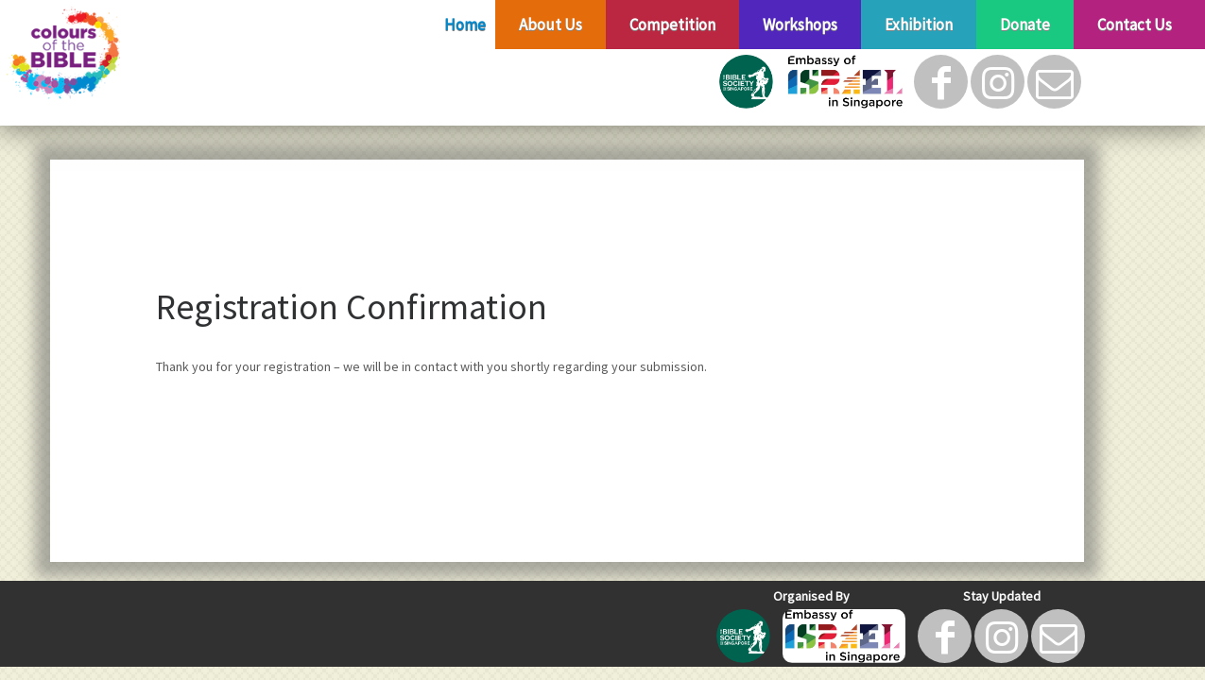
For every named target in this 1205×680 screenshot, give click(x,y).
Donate (1025, 24)
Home (465, 24)
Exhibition (919, 24)
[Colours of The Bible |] (139, 54)
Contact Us (1134, 24)
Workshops (800, 24)
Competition (672, 24)
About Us (550, 24)
